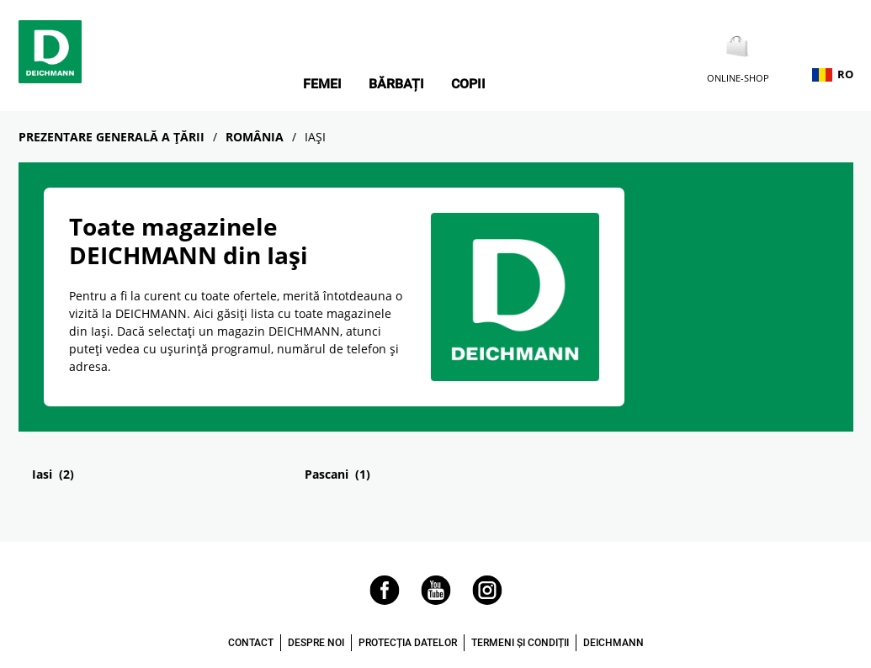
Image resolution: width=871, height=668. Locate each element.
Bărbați (396, 84)
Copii (468, 84)
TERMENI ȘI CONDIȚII (520, 643)
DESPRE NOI (316, 643)
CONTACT (251, 643)
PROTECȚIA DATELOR (407, 643)
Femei (322, 84)
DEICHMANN (613, 643)
